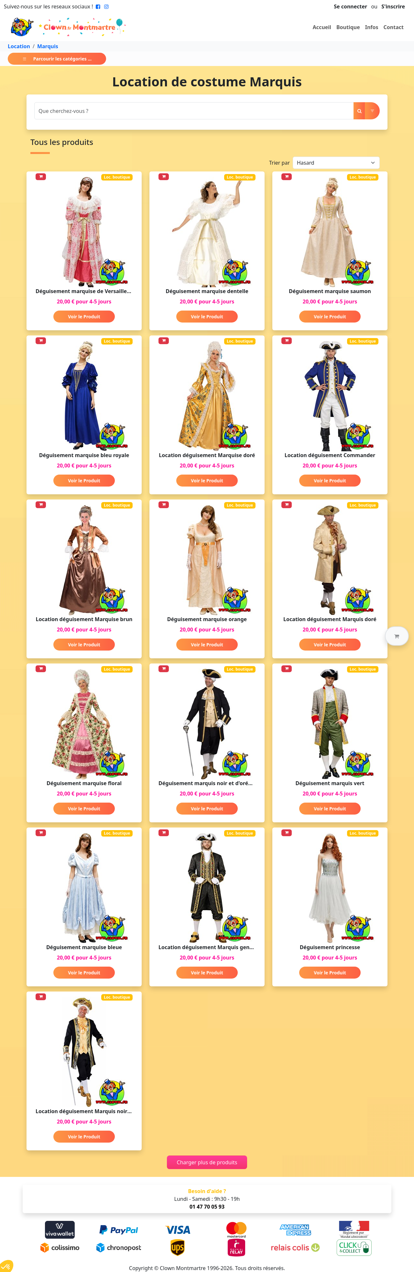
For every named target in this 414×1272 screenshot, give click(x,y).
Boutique (348, 27)
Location (19, 46)
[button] (397, 636)
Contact (394, 27)
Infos (371, 27)
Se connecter (350, 6)
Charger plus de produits (207, 1162)
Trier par (279, 162)
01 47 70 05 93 (207, 1206)
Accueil (322, 27)
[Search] (194, 110)
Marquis (47, 46)
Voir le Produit (84, 316)
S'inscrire (393, 6)
